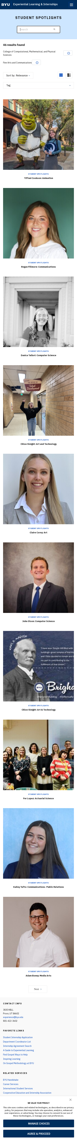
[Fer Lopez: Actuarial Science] (38, 755)
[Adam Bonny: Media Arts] (38, 932)
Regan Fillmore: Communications (38, 266)
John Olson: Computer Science (38, 621)
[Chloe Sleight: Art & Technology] (38, 666)
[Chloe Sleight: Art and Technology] (38, 400)
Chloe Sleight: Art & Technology (39, 709)
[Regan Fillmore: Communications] (38, 223)
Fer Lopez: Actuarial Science (38, 798)
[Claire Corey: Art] (38, 489)
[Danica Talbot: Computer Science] (38, 312)
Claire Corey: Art (38, 532)
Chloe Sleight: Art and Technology (39, 444)
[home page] (5, 4)
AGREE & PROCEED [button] (38, 1133)
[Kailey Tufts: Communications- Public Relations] (38, 843)
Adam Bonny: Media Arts (38, 975)
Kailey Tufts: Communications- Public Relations (38, 887)
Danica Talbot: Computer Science (38, 355)
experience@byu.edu (13, 1017)
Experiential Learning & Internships (35, 4)
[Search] (38, 29)
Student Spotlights (38, 174)
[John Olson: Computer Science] (38, 577)
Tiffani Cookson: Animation (38, 178)
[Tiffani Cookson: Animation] (38, 134)
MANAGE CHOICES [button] (38, 1123)
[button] (70, 1099)
